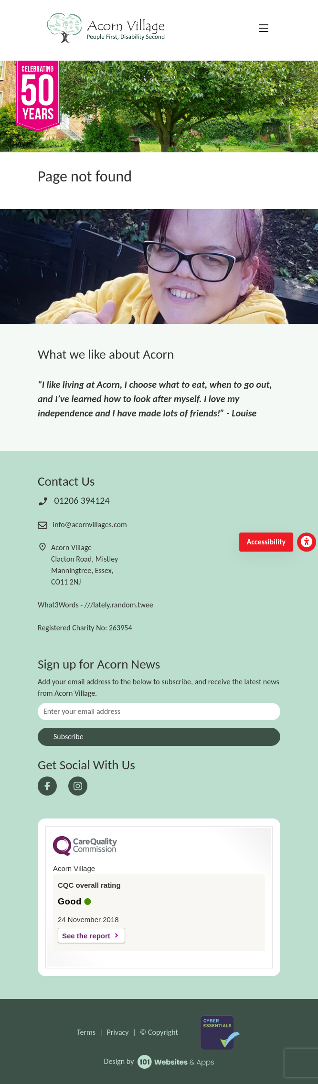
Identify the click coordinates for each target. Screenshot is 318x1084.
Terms (86, 1032)
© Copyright (159, 1032)
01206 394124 (74, 500)
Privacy (117, 1032)
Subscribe (68, 736)
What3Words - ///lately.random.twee (95, 604)
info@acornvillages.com (82, 524)
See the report (86, 936)
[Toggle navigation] (263, 29)
